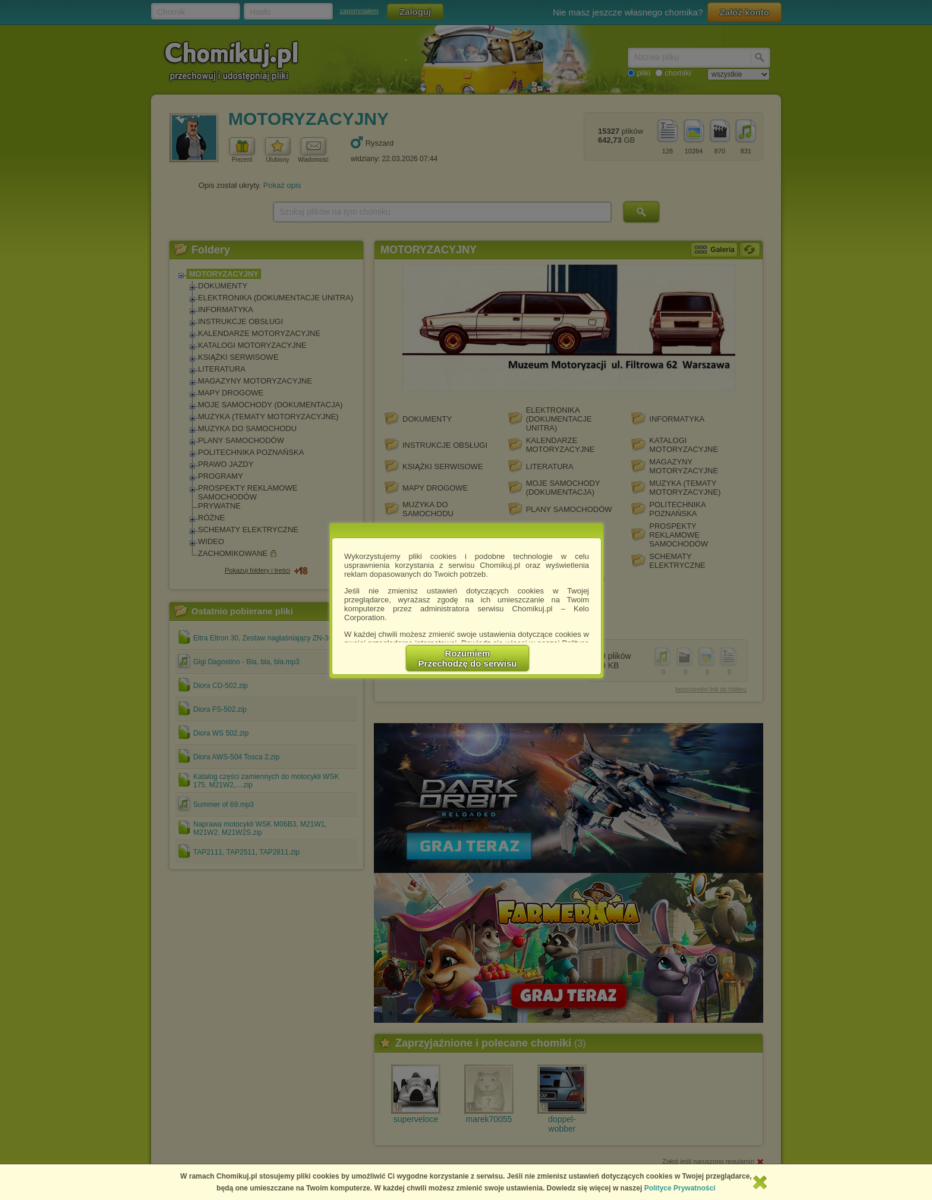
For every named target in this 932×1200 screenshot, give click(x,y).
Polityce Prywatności (680, 1188)
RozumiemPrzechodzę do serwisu (467, 658)
